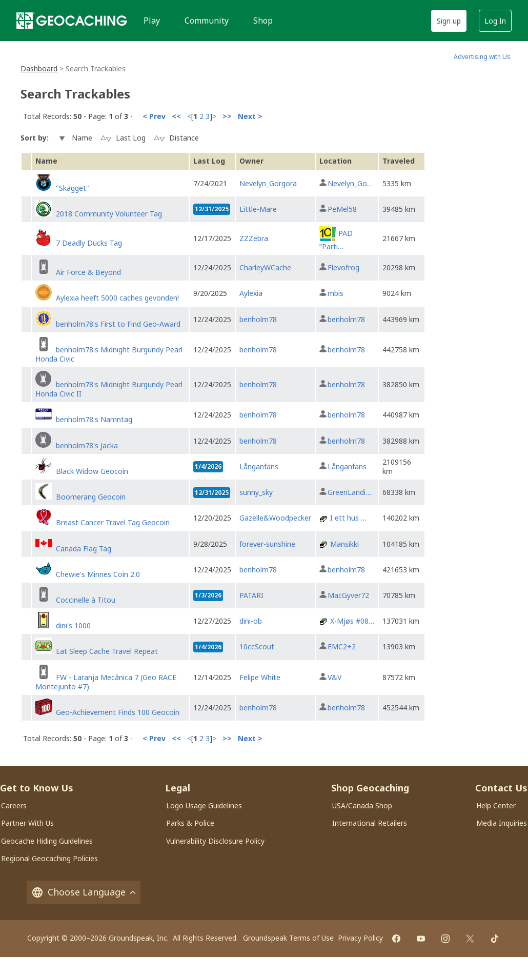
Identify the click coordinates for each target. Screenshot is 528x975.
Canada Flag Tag (83, 548)
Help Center (496, 805)
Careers (14, 805)
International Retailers (369, 823)
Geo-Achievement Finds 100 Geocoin (117, 712)
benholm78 (258, 319)
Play (152, 20)
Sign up (449, 21)
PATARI (251, 595)
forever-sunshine (267, 544)
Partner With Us (27, 823)
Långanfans (258, 466)
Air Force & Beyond (88, 272)
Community (207, 20)
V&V (334, 677)
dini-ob (250, 621)
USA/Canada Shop (362, 805)
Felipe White (259, 677)
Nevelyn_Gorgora (268, 183)
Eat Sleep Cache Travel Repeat (107, 651)
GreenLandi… (349, 492)
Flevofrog (343, 267)
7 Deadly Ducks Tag (89, 243)
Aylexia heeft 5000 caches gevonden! (117, 298)
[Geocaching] (71, 20)
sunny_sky (256, 492)
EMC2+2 (342, 646)
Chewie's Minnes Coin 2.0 (98, 574)
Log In (495, 21)
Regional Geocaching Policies (49, 858)
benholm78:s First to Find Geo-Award (118, 324)
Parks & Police (190, 823)
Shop (263, 20)
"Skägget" (72, 188)
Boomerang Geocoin (91, 497)
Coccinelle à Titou (85, 600)
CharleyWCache (265, 267)
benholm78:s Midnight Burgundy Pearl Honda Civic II (108, 389)
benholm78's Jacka (87, 445)
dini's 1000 (73, 625)
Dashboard (39, 68)
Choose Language (83, 892)
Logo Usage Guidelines (204, 805)
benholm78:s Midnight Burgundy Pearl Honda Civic (108, 354)
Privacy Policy (360, 938)
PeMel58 (342, 209)
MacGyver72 (348, 595)
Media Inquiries (501, 823)
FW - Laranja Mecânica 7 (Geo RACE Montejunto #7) (105, 681)
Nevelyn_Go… (350, 183)
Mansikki (344, 544)
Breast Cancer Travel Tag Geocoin (113, 522)
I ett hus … (348, 518)
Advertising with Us (482, 56)
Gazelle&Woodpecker (275, 518)
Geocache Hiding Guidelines (47, 841)
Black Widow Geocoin (92, 471)
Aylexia (250, 293)
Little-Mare (258, 209)
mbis (335, 293)
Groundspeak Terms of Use (288, 938)
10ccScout (256, 646)
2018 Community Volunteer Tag (109, 213)
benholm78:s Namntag (94, 419)
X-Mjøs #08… (352, 621)
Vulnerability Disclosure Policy (215, 841)
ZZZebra (253, 238)
